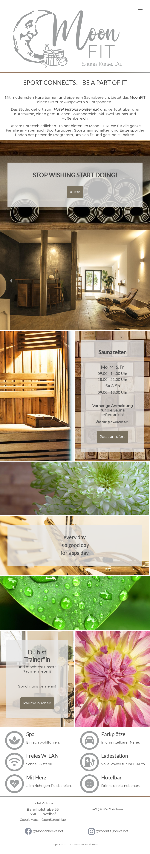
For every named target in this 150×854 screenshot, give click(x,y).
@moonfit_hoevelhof (112, 831)
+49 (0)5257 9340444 (107, 809)
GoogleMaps (29, 819)
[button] (11, 280)
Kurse (75, 192)
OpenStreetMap (54, 819)
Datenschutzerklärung (84, 844)
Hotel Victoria (43, 803)
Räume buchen (37, 703)
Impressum (59, 844)
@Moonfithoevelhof (48, 831)
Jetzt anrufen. (112, 436)
